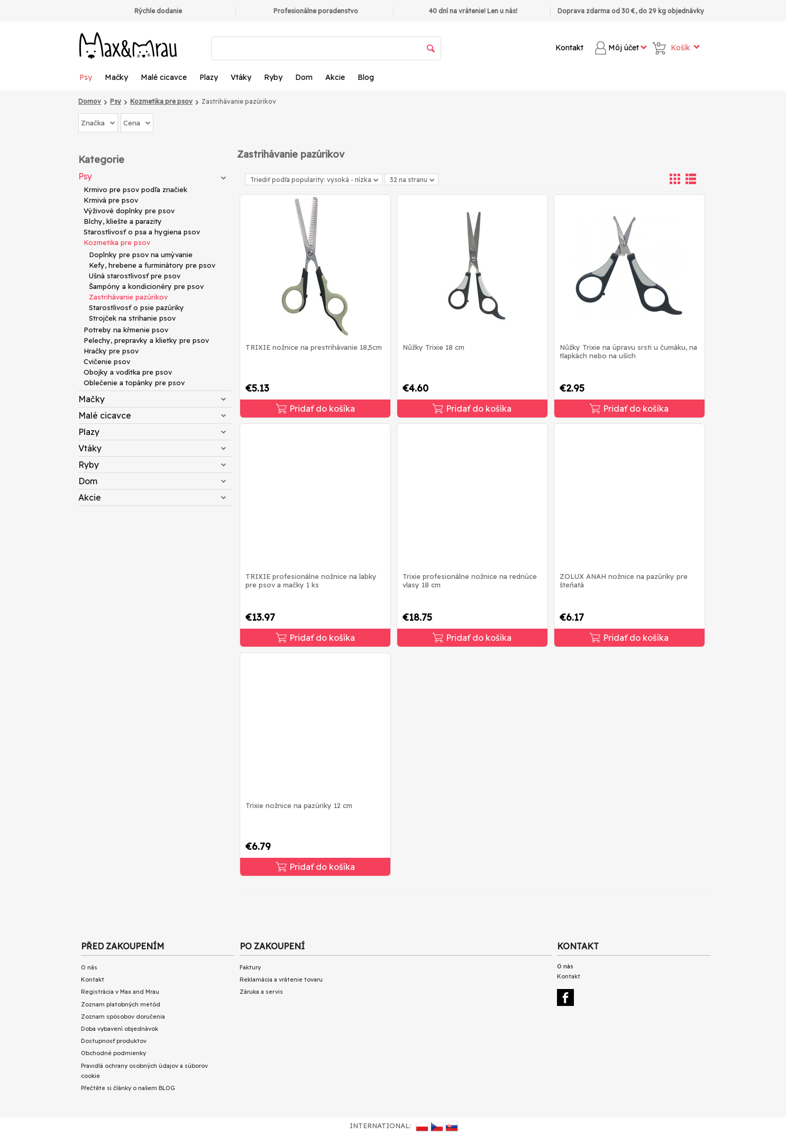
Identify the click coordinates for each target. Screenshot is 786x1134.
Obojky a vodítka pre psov (128, 372)
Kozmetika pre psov (117, 242)
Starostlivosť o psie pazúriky (136, 307)
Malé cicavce (164, 77)
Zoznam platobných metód (120, 1004)
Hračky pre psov (111, 351)
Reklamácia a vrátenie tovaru (281, 979)
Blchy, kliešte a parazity (123, 221)
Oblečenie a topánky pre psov (134, 382)
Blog (366, 77)
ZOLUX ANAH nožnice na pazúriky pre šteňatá (624, 580)
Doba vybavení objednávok (119, 1028)
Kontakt (569, 47)
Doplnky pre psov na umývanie (141, 254)
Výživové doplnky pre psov (129, 210)
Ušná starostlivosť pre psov (134, 275)
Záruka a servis (261, 991)
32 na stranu (412, 180)
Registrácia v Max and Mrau (120, 991)
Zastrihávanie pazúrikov (128, 297)
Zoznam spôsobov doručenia (123, 1016)
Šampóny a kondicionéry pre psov (146, 286)
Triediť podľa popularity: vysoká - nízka (314, 180)
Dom (304, 77)
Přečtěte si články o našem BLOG (128, 1088)
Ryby (273, 77)
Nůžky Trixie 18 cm (433, 347)
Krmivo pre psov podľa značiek (135, 189)
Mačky (116, 77)
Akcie (335, 77)
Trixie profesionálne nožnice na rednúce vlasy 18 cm (470, 580)
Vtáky (241, 77)
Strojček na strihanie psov (132, 318)
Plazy (208, 77)
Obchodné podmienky (113, 1053)
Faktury (250, 967)
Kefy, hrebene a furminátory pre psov (152, 265)
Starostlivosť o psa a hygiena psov (142, 232)
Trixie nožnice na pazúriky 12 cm (298, 805)
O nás (89, 967)
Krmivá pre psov (111, 200)
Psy (85, 77)
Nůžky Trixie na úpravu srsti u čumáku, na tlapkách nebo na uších (628, 351)
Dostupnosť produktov (114, 1041)
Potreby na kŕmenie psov (126, 329)
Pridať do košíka (315, 408)
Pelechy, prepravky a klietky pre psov (146, 340)
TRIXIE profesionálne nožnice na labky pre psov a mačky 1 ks (311, 580)
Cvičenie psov (107, 361)
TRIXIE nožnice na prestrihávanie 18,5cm (313, 347)
